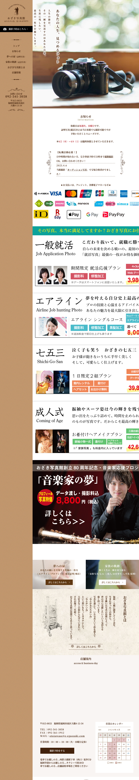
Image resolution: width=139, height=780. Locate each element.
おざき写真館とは (16, 67)
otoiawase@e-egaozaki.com (67, 735)
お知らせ (16, 51)
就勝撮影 (109, 156)
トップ (16, 45)
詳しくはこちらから (86, 646)
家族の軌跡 (16, 61)
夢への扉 (16, 56)
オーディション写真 (77, 169)
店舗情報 (16, 72)
